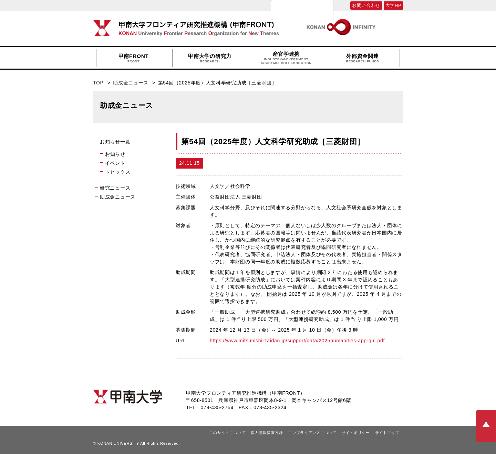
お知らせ (115, 154)
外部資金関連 (362, 58)
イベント (115, 163)
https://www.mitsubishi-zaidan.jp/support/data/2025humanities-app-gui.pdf (297, 340)
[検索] (293, 10)
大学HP (393, 5)
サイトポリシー (356, 433)
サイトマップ (387, 433)
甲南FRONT (133, 58)
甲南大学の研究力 (210, 58)
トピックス (118, 172)
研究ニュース (115, 188)
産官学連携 (286, 58)
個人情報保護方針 (267, 433)
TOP (98, 82)
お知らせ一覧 (115, 141)
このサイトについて (227, 433)
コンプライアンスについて (312, 433)
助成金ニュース (130, 82)
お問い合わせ (366, 5)
